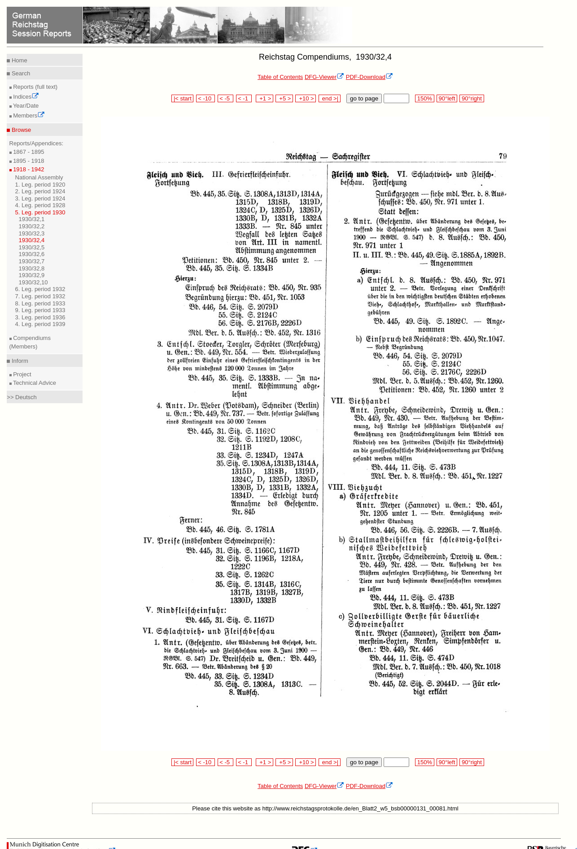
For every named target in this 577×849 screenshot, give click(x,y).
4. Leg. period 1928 (40, 205)
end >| (329, 98)
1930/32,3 (32, 233)
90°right (471, 98)
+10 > (305, 98)
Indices (25, 96)
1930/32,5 (32, 247)
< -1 (244, 98)
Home (18, 60)
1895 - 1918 (28, 160)
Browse (20, 129)
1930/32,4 (32, 240)
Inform (19, 360)
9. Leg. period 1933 (40, 310)
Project (21, 374)
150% (424, 98)
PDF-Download (369, 77)
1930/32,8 (32, 268)
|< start (182, 98)
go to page (364, 98)
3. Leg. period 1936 (40, 317)
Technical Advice (34, 382)
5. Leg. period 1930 (40, 212)
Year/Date (25, 105)
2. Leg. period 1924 (40, 191)
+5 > (284, 98)
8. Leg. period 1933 (40, 303)
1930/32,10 (33, 282)
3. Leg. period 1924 (40, 198)
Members (28, 115)
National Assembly (39, 177)
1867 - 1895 (28, 151)
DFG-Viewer (324, 77)
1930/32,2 (32, 226)
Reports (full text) (35, 86)
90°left (447, 98)
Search (20, 73)
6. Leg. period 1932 (40, 289)
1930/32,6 (32, 254)
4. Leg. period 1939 (40, 324)
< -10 (206, 98)
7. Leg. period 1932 (40, 296)
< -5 (225, 98)
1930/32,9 (32, 275)
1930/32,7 (32, 261)
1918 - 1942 (28, 169)
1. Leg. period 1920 (40, 184)
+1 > (264, 98)
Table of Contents (280, 77)
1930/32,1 (32, 219)
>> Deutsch (22, 397)
